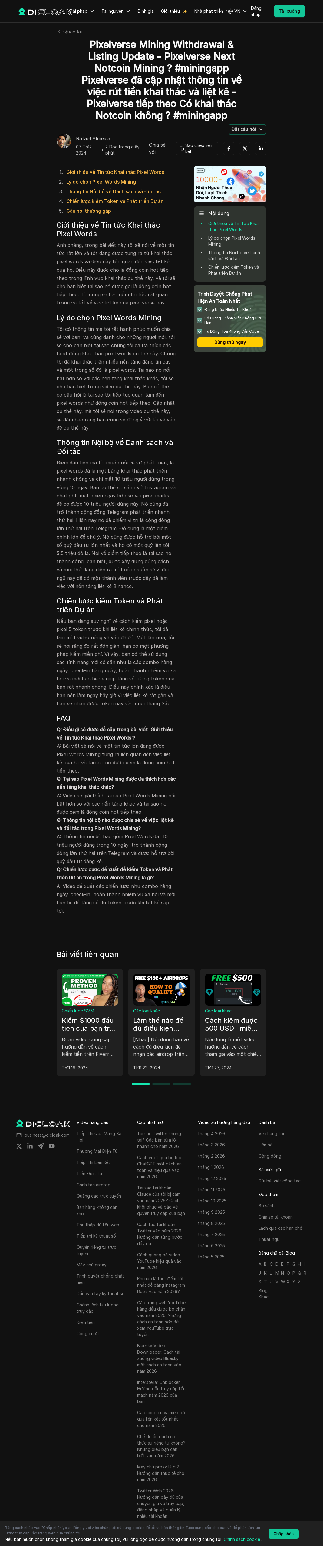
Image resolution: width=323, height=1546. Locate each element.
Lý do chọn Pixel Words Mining (101, 182)
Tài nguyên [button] (115, 11)
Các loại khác (146, 1010)
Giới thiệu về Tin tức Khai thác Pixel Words (115, 172)
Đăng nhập (256, 11)
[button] (237, 11)
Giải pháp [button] (81, 11)
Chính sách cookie (242, 1539)
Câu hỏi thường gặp (88, 211)
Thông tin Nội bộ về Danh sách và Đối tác (113, 191)
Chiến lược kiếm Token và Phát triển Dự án (114, 201)
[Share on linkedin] (30, 1146)
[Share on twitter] (19, 1146)
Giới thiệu (170, 11)
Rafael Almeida (93, 138)
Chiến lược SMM (78, 1010)
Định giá (145, 11)
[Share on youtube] (52, 1146)
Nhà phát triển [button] (212, 11)
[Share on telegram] (41, 1146)
